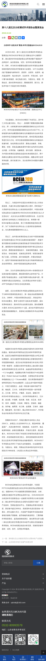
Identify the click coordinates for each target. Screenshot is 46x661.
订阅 (38, 563)
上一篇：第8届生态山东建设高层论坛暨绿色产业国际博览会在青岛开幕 (23, 541)
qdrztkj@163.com (18, 603)
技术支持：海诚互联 (9, 598)
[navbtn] (43, 4)
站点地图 (15, 650)
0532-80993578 (12, 625)
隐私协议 (5, 650)
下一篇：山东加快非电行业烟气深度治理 (17, 544)
